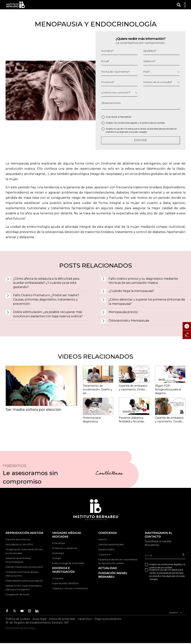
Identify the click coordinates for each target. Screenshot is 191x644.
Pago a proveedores (108, 619)
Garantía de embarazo (18, 539)
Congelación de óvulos (17, 594)
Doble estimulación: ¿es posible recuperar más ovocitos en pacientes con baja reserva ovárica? (48, 314)
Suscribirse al (118, 116)
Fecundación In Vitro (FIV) (19, 544)
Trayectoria (104, 554)
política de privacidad (153, 122)
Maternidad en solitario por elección (24, 580)
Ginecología (58, 543)
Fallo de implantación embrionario (24, 566)
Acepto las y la (135, 122)
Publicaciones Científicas (65, 583)
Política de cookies (18, 619)
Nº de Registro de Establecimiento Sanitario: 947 (37, 622)
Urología (56, 558)
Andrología (58, 553)
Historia (102, 539)
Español (175, 612)
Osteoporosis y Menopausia (129, 320)
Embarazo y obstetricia (64, 548)
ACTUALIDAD (107, 568)
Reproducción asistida (24, 533)
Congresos (57, 578)
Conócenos (107, 533)
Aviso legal (39, 619)
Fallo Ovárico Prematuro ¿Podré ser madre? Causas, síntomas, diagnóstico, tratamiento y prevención (46, 299)
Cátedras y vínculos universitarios (70, 588)
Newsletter (125, 116)
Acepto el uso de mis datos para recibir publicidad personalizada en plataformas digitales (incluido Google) (141, 130)
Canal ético (85, 619)
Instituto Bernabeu (16, 4)
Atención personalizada (110, 544)
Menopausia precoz (123, 312)
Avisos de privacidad (62, 619)
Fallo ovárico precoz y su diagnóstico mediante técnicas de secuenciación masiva (143, 281)
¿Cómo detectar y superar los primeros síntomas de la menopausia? (147, 302)
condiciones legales (127, 122)
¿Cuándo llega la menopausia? (131, 291)
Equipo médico (106, 549)
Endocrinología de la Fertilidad (68, 563)
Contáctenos (109, 474)
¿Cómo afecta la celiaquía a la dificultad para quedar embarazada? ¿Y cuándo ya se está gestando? (46, 283)
